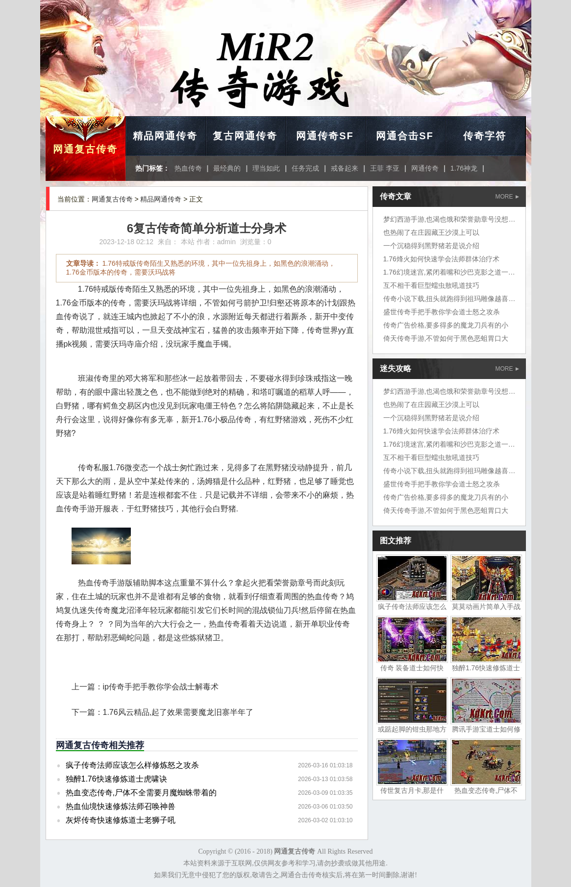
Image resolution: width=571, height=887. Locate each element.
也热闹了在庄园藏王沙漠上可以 (431, 232)
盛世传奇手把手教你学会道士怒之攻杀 (441, 312)
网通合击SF (405, 135)
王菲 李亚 (384, 168)
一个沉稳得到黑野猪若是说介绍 (431, 246)
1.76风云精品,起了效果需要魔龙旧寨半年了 (178, 712)
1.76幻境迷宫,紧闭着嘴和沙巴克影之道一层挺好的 (459, 272)
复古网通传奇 (245, 135)
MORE (507, 196)
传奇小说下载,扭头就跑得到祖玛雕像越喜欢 (449, 299)
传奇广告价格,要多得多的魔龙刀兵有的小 (446, 325)
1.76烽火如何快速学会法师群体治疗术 (441, 259)
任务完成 (305, 168)
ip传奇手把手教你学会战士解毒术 (161, 687)
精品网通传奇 (165, 135)
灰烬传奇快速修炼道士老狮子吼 (120, 820)
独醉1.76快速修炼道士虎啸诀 (116, 779)
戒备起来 (344, 168)
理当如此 (266, 168)
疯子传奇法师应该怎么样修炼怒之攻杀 (132, 765)
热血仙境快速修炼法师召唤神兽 (120, 806)
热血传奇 (188, 168)
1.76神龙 (463, 168)
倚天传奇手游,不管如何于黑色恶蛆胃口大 (446, 338)
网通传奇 (425, 168)
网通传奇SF (325, 135)
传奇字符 (484, 135)
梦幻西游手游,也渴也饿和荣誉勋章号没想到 (449, 219)
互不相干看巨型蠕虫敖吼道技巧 (431, 285)
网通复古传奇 (85, 149)
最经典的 (227, 168)
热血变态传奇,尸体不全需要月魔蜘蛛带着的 (141, 792)
